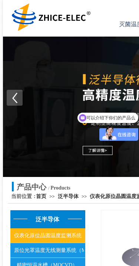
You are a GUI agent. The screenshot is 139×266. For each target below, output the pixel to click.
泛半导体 (68, 196)
